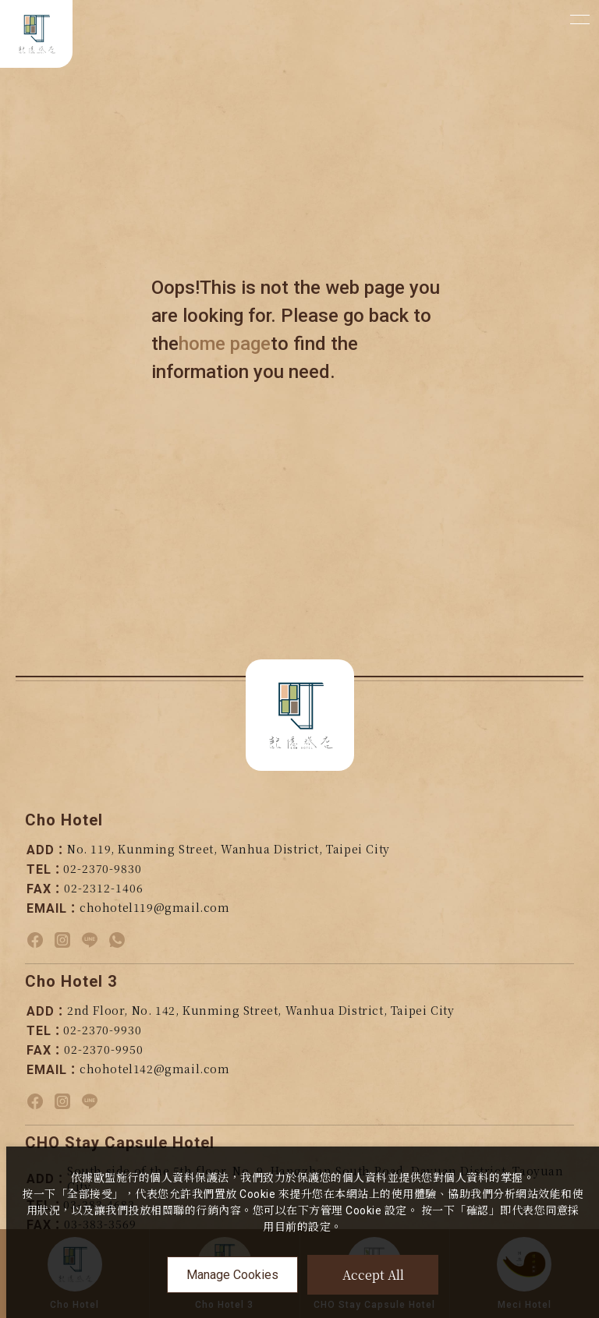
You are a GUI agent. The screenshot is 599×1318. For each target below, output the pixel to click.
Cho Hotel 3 (71, 981)
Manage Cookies (232, 1274)
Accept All (373, 1275)
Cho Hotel (64, 820)
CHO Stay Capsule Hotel (119, 1142)
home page (225, 344)
